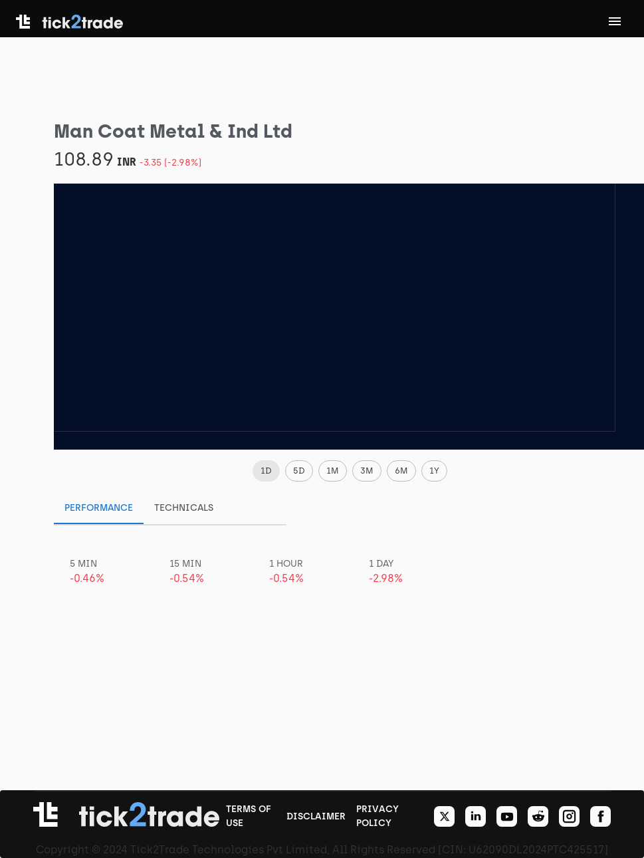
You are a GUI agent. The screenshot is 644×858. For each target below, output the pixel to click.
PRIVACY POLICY (377, 816)
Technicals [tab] (184, 508)
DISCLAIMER (316, 816)
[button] (266, 471)
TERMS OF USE (248, 816)
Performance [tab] (99, 508)
